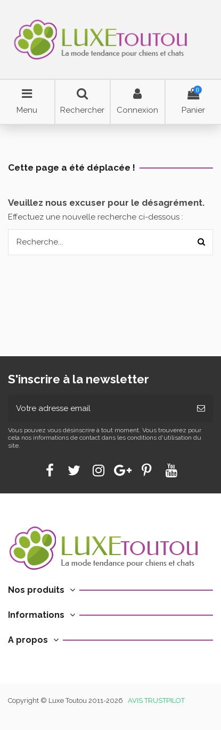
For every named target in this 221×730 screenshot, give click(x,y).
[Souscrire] (201, 409)
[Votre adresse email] (98, 409)
